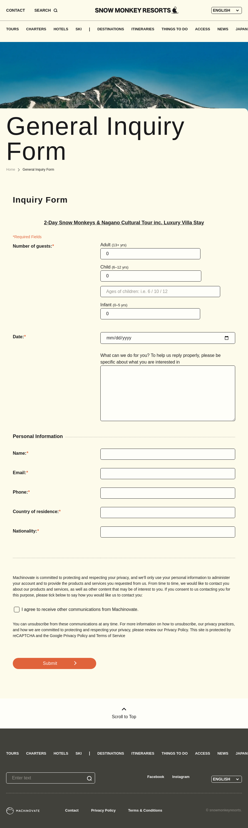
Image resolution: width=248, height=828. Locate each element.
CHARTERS (36, 29)
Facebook (155, 777)
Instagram (181, 777)
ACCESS (202, 29)
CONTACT (15, 10)
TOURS (12, 29)
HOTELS (61, 29)
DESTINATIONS (110, 29)
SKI (79, 29)
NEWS (222, 29)
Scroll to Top (124, 713)
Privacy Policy (103, 810)
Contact (71, 810)
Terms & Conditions (145, 810)
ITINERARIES (143, 29)
